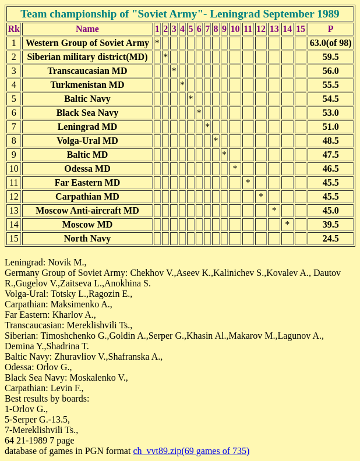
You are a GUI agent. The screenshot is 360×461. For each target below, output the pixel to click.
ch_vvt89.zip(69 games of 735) (191, 451)
